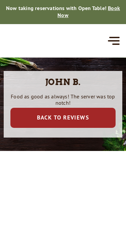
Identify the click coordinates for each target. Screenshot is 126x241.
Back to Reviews (63, 117)
